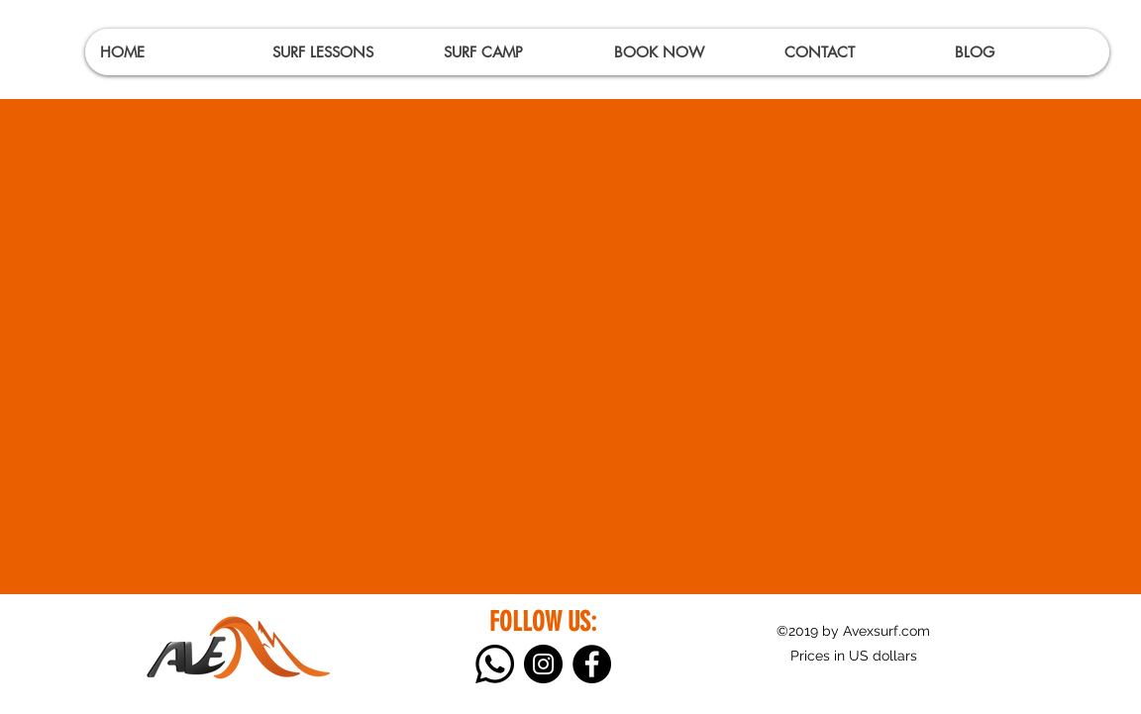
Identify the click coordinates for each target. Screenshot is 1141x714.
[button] (342, 52)
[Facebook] (591, 664)
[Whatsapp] (494, 664)
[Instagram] (543, 664)
